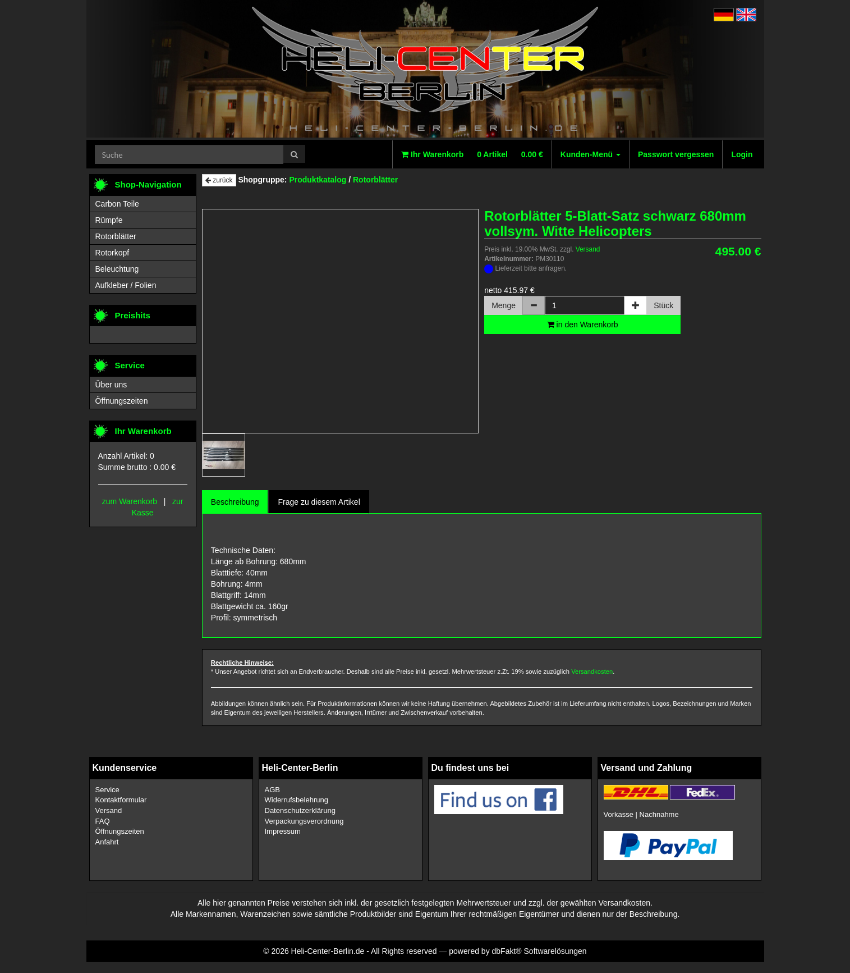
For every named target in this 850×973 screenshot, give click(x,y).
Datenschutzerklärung (300, 810)
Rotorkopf (112, 252)
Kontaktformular (121, 800)
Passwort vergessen (676, 154)
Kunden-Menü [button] (590, 154)
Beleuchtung (117, 268)
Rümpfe (109, 220)
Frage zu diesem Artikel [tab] (319, 501)
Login (741, 154)
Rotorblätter (375, 179)
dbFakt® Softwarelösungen (539, 951)
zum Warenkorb (129, 501)
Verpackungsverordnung (304, 821)
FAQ (102, 821)
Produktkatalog (317, 179)
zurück (219, 180)
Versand (588, 249)
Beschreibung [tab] (235, 501)
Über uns (111, 384)
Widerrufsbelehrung (296, 800)
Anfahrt (107, 842)
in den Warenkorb (582, 324)
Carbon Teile (117, 203)
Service (107, 789)
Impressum (283, 831)
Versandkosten (592, 671)
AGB (272, 789)
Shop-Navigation (148, 184)
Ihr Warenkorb (472, 154)
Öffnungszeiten (121, 400)
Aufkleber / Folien (126, 285)
